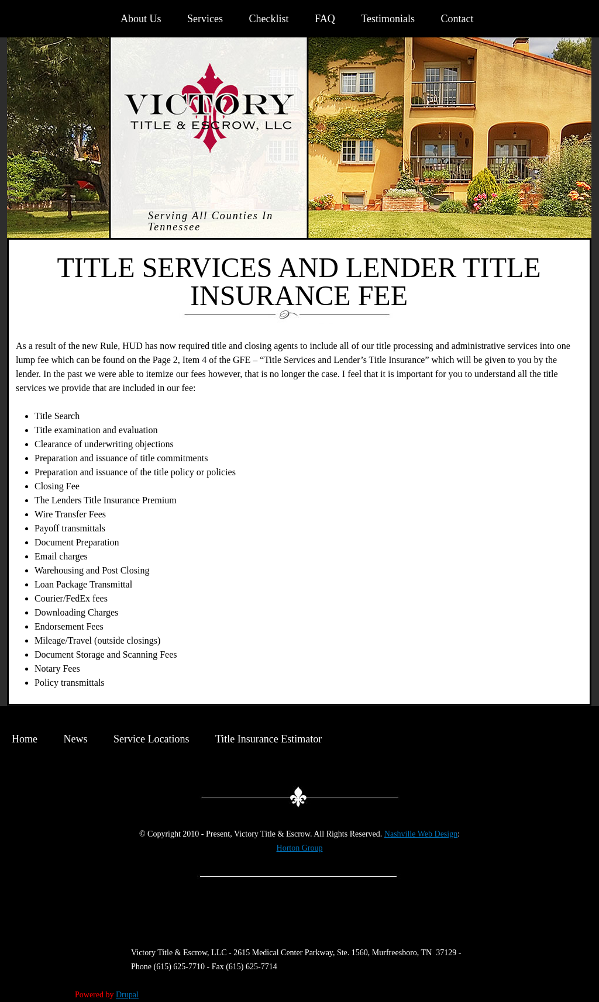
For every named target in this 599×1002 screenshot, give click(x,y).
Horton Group (300, 848)
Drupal (127, 994)
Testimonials (388, 19)
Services (205, 19)
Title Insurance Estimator (268, 739)
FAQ (325, 19)
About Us (141, 19)
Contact (456, 19)
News (76, 739)
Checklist (269, 19)
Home (24, 739)
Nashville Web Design (420, 834)
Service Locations (151, 739)
